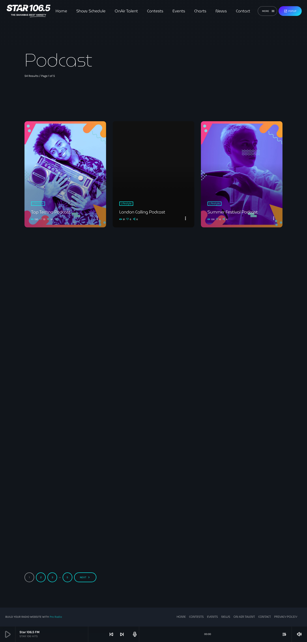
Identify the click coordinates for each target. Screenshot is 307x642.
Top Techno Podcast (51, 211)
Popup (290, 11)
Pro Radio (56, 617)
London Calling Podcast (142, 211)
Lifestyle (38, 203)
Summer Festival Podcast (233, 211)
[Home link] (28, 11)
